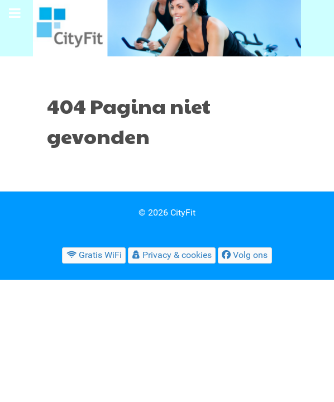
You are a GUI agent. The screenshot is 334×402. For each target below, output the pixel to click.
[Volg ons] (245, 255)
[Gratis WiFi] (94, 255)
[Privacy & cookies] (172, 255)
